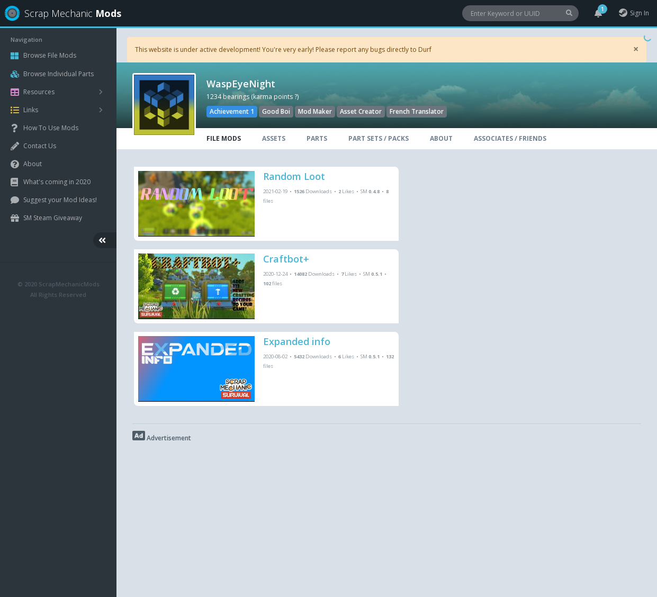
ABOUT (441, 138)
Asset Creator (361, 111)
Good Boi (276, 111)
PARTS (317, 138)
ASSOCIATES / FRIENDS (510, 138)
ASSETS (273, 138)
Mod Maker (315, 111)
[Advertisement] (386, 518)
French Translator (417, 111)
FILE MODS (223, 138)
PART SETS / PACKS (378, 138)
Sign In (633, 12)
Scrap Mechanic (60, 13)
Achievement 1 (232, 111)
